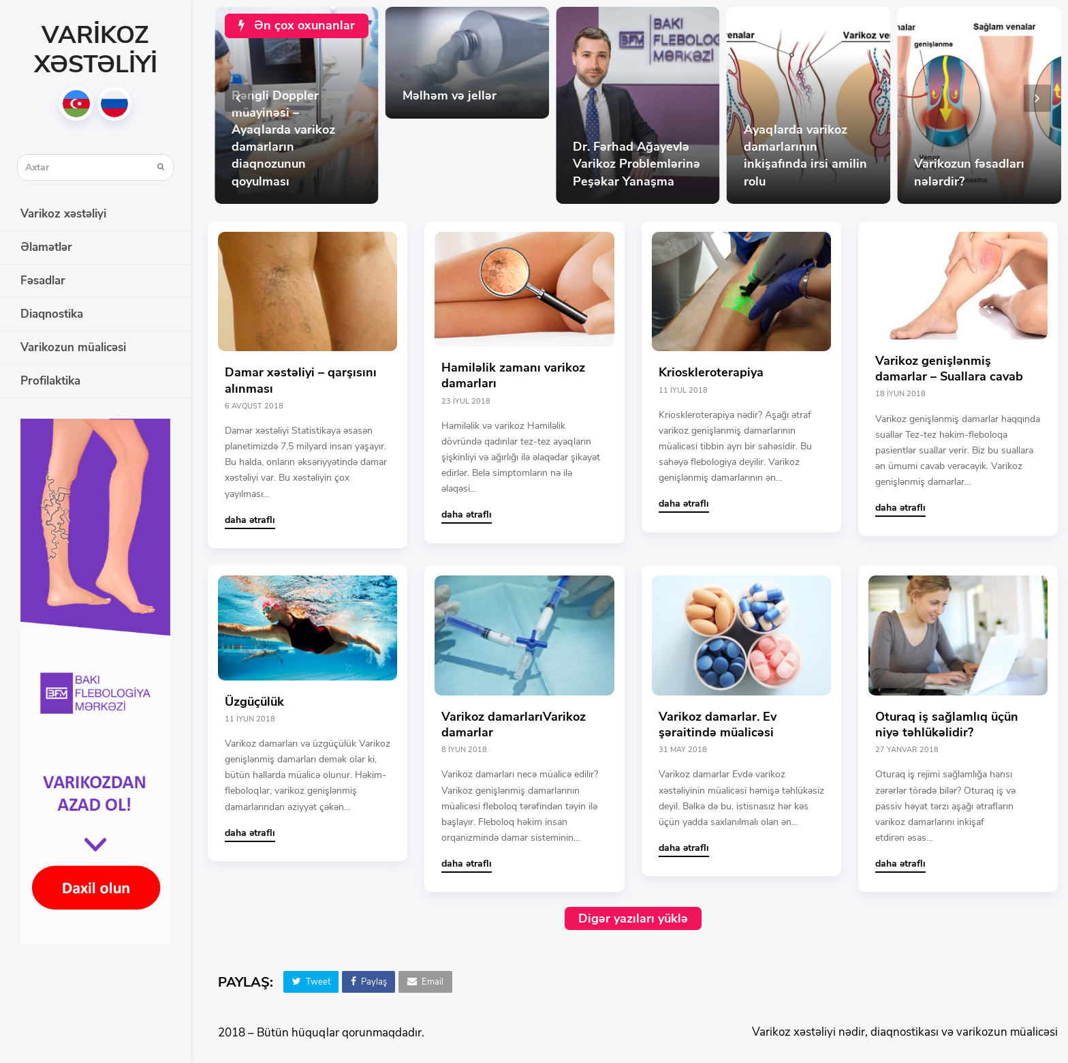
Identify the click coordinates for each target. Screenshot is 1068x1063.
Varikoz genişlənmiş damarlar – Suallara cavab (949, 369)
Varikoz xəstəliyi (95, 49)
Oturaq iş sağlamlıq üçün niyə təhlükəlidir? (946, 724)
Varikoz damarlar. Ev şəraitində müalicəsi (717, 724)
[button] (311, 982)
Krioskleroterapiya (711, 372)
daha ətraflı (250, 519)
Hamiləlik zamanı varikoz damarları (513, 375)
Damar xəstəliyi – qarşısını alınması (301, 380)
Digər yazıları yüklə (633, 918)
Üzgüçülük (254, 701)
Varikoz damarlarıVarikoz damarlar (513, 724)
